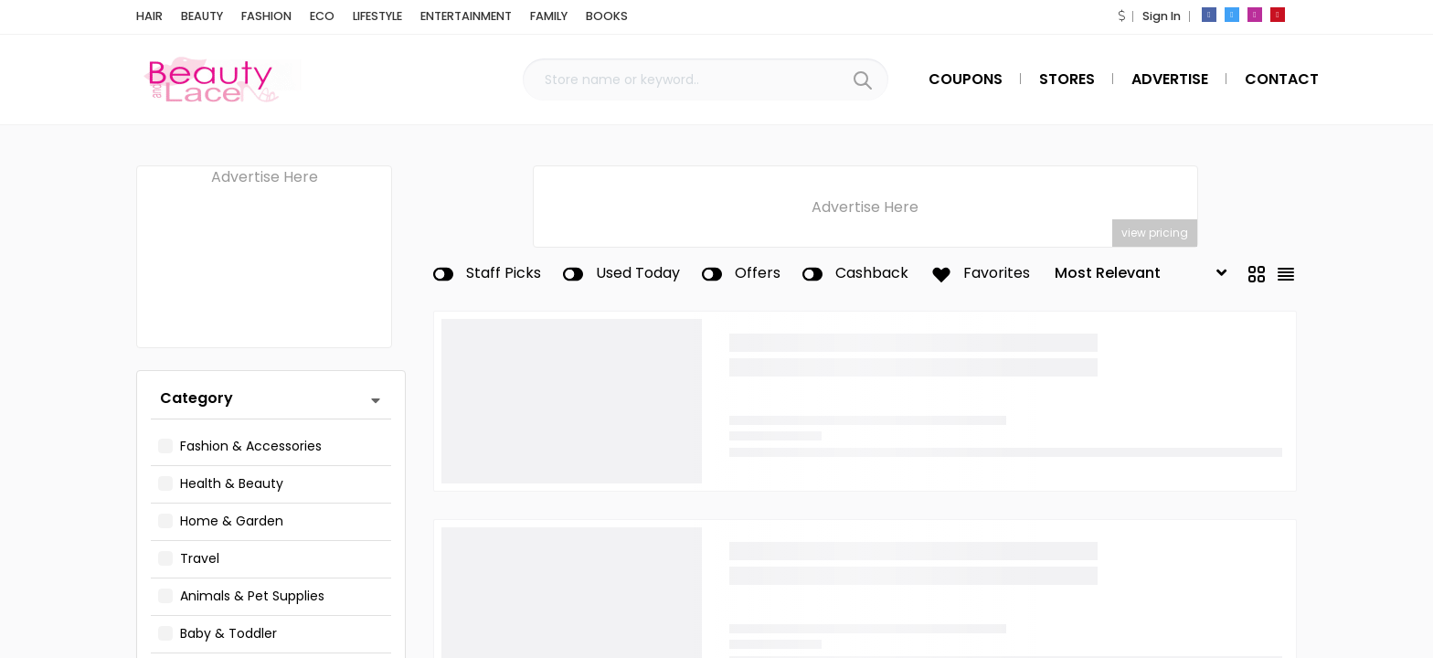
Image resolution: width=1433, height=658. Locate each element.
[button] (1121, 16)
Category (196, 398)
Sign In (1161, 16)
